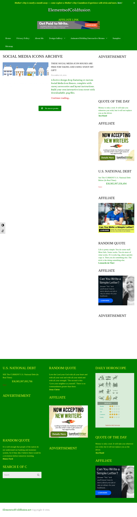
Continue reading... (60, 98)
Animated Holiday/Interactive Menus (87, 38)
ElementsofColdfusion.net (17, 509)
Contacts (102, 414)
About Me (39, 38)
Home (8, 38)
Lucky (102, 417)
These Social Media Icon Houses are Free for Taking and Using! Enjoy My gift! (72, 66)
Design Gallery (55, 38)
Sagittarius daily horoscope (112, 425)
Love (101, 409)
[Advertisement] (116, 78)
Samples (116, 38)
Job (101, 412)
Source (100, 187)
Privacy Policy (22, 38)
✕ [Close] (134, 3)
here (119, 3)
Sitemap (9, 46)
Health (102, 406)
